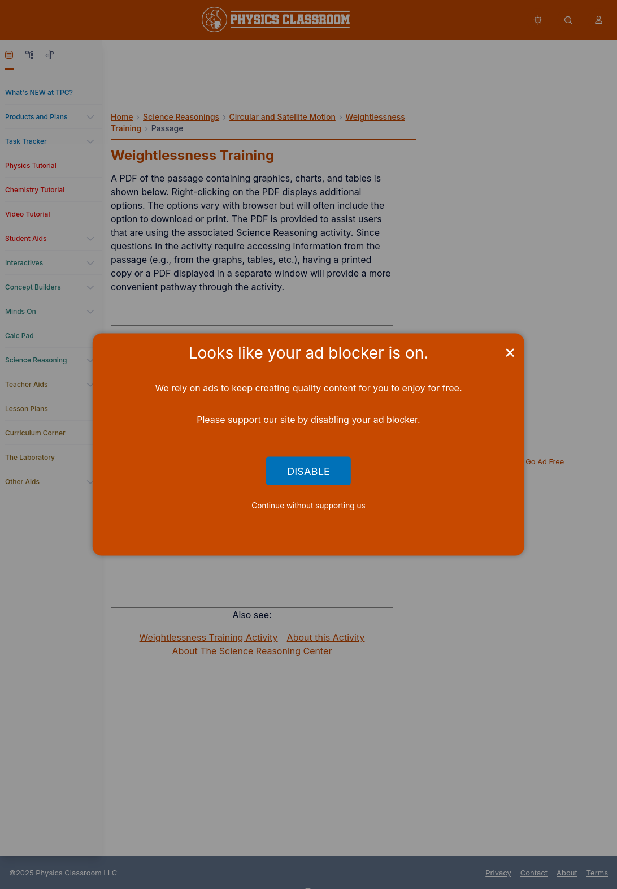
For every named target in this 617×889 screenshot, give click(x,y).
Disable (308, 470)
